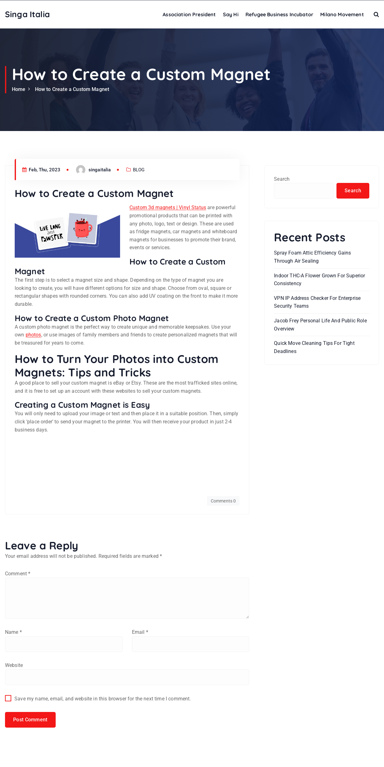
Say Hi (231, 14)
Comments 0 (223, 500)
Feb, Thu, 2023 (41, 170)
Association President (189, 14)
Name (13, 632)
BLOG (139, 170)
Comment (17, 574)
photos (33, 335)
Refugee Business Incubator (279, 14)
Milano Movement (342, 14)
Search (282, 179)
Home (19, 89)
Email (140, 632)
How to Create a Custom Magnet (72, 89)
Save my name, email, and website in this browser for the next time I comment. (102, 699)
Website (14, 665)
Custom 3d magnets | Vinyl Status (167, 207)
